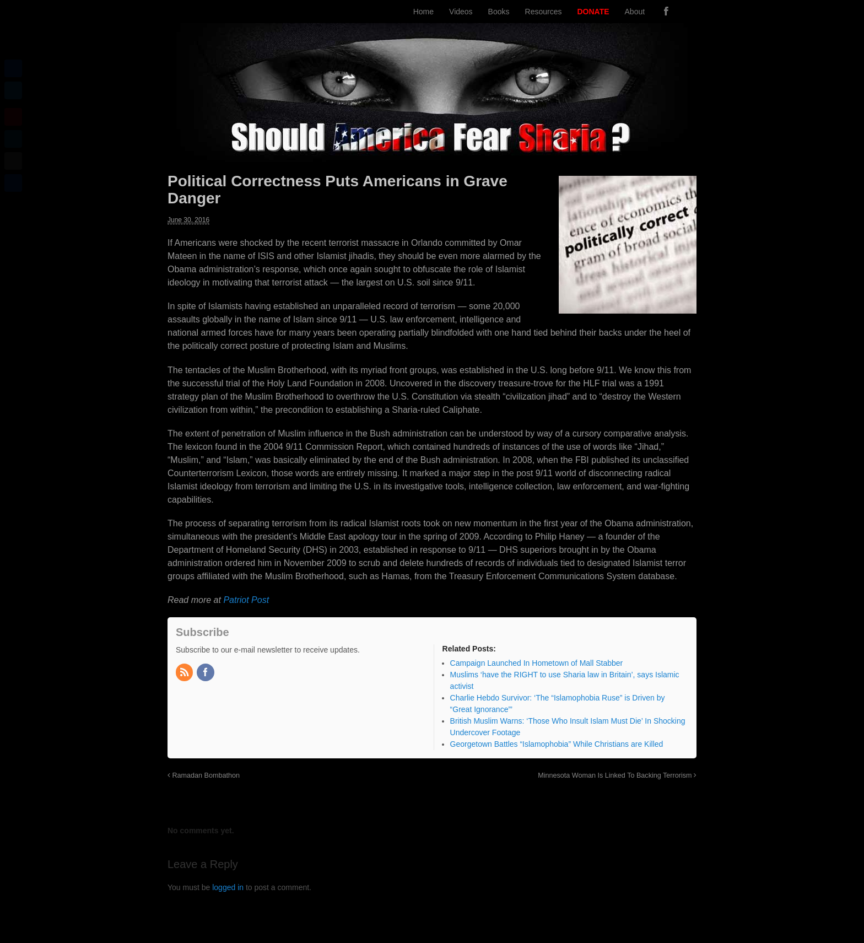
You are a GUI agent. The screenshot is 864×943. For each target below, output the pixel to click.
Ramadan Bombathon (204, 775)
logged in (228, 887)
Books (499, 11)
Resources (543, 11)
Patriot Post (246, 600)
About (635, 11)
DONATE (593, 11)
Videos (461, 11)
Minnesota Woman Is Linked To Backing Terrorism (617, 775)
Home (423, 11)
